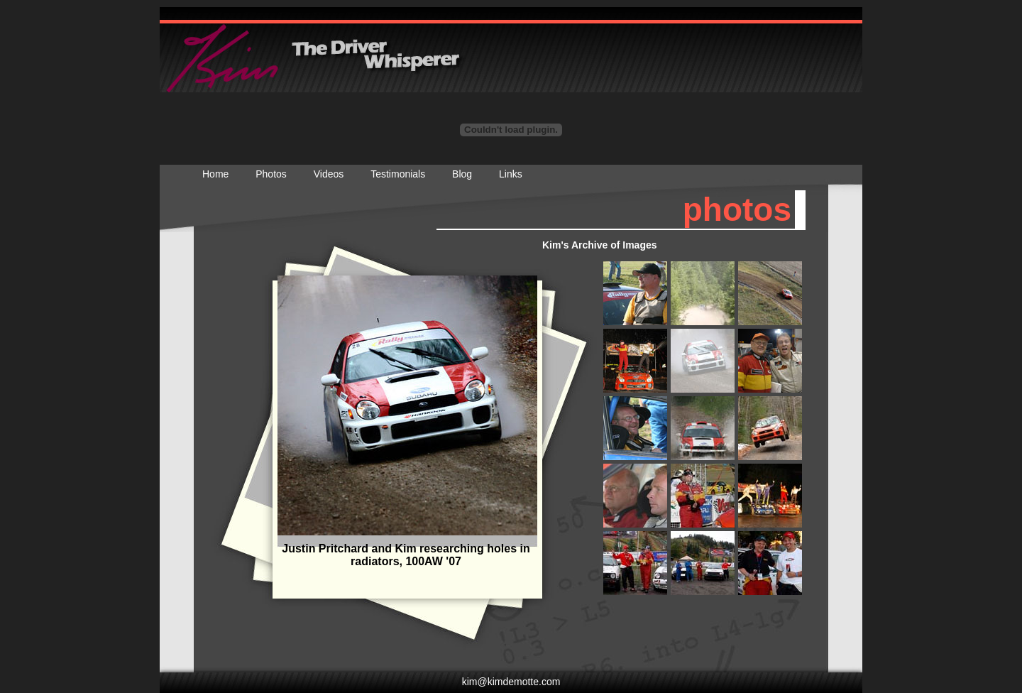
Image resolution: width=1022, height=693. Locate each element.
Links (510, 174)
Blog (462, 174)
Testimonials (397, 174)
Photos (271, 174)
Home (215, 174)
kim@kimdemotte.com (511, 681)
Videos (329, 174)
